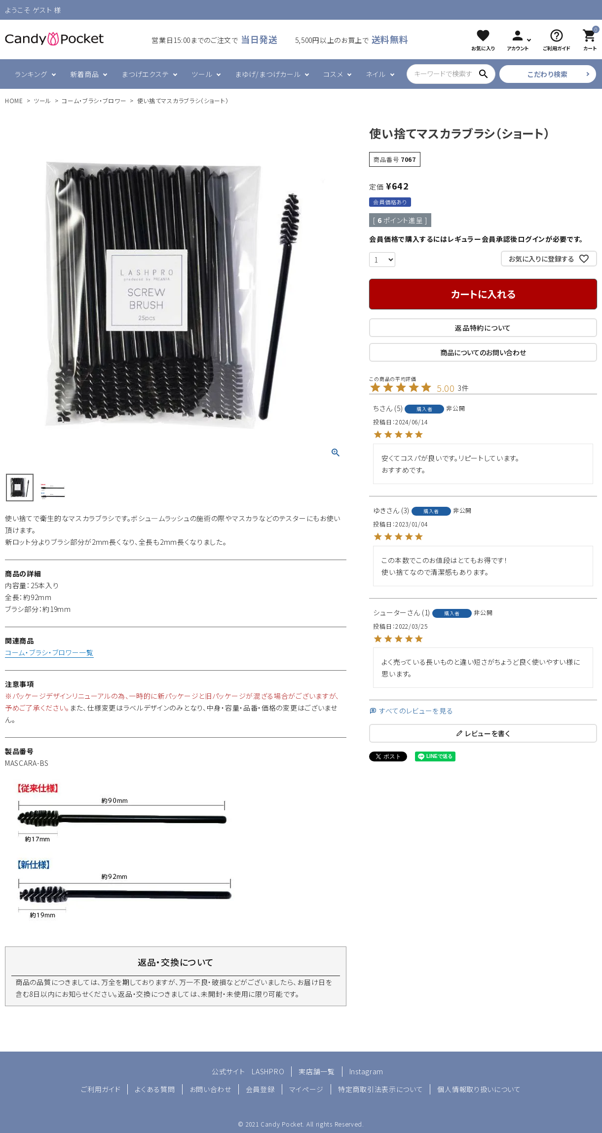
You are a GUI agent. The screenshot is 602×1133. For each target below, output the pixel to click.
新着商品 (84, 74)
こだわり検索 (547, 74)
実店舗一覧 (317, 1071)
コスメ (333, 74)
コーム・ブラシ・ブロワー (94, 100)
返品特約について (483, 328)
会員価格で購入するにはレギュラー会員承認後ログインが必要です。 (476, 239)
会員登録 (260, 1089)
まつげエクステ (145, 74)
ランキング (31, 74)
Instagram (366, 1071)
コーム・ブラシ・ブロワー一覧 (49, 652)
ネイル (375, 74)
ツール (201, 74)
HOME (14, 100)
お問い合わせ (210, 1089)
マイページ (306, 1089)
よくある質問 (155, 1089)
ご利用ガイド (100, 1089)
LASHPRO (268, 1071)
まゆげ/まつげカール (268, 74)
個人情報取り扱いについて (479, 1089)
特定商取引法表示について (380, 1089)
